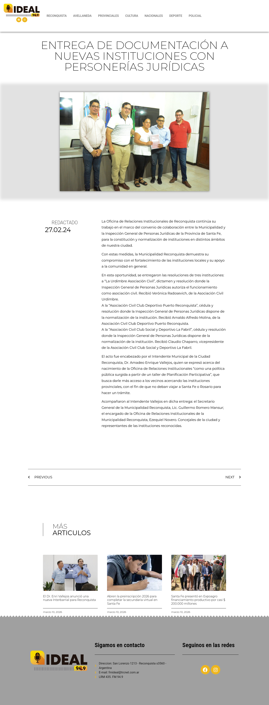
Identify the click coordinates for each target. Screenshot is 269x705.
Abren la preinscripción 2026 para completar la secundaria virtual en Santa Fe (132, 600)
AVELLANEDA (82, 16)
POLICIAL (195, 16)
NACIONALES (154, 16)
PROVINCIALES (108, 16)
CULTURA (131, 16)
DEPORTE (175, 16)
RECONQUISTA (57, 16)
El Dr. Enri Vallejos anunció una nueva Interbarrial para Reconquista (69, 598)
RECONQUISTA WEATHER (236, 16)
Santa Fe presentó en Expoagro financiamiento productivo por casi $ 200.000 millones (198, 600)
